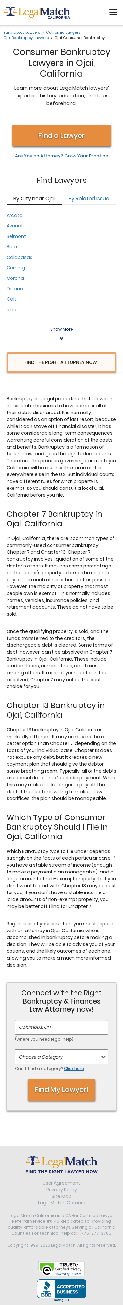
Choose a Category (41, 1057)
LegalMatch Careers (61, 1202)
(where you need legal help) (44, 1039)
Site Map (62, 1196)
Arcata (15, 215)
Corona (15, 278)
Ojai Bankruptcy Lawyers (26, 37)
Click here (74, 1068)
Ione (11, 309)
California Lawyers (63, 32)
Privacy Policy (61, 1189)
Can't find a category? (49, 1068)
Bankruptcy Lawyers (21, 32)
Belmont (16, 236)
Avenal (14, 225)
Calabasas (19, 257)
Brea (12, 246)
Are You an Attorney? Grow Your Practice (61, 156)
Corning (16, 267)
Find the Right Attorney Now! (61, 362)
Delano (15, 288)
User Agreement (61, 1183)
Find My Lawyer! (62, 1089)
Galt (11, 299)
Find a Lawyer (61, 135)
